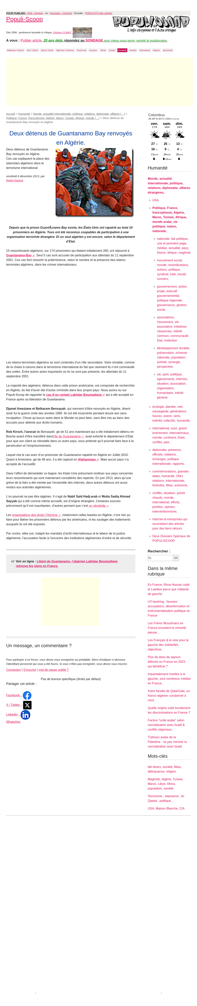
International (144, 50)
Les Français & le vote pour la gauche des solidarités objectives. (168, 645)
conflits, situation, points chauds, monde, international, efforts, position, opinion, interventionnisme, (168, 502)
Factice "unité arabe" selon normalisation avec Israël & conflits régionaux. (166, 725)
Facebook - (19, 695)
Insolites (133, 50)
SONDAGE (94, 40)
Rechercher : (159, 551)
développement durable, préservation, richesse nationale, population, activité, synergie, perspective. (173, 357)
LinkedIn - (18, 714)
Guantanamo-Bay (19, 255)
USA (155, 200)
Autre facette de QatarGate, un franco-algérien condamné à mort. (169, 695)
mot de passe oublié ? (53, 669)
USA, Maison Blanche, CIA (166, 808)
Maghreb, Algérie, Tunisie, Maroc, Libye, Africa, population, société (165, 784)
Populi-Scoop (24, 19)
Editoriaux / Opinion (15, 50)
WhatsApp (13, 721)
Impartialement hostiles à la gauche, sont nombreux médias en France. (169, 678)
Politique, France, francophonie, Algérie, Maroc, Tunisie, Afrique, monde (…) (53, 118)
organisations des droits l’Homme (35, 515)
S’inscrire (29, 669)
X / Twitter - (19, 704)
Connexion (13, 669)
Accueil (10, 113)
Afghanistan (87, 459)
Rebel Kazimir (14, 180)
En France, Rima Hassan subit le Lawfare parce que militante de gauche (168, 589)
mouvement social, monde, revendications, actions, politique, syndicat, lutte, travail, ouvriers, (173, 269)
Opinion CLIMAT (72, 32)
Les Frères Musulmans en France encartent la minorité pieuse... (167, 628)
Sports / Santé (47, 50)
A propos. (93, 50)
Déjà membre (35, 13)
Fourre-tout (81, 50)
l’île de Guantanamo (67, 436)
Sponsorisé (168, 50)
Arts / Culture (32, 50)
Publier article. (32, 40)
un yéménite (97, 505)
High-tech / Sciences (65, 50)
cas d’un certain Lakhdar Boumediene (74, 394)
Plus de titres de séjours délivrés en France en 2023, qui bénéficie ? (167, 661)
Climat (103, 50)
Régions (156, 50)
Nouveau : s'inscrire (61, 13)
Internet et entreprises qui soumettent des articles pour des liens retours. (169, 524)
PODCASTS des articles (98, 13)
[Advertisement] (99, 82)
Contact (112, 50)
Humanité (122, 50)
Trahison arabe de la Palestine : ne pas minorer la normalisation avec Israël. (167, 742)
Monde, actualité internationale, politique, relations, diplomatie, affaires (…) (79, 113)
